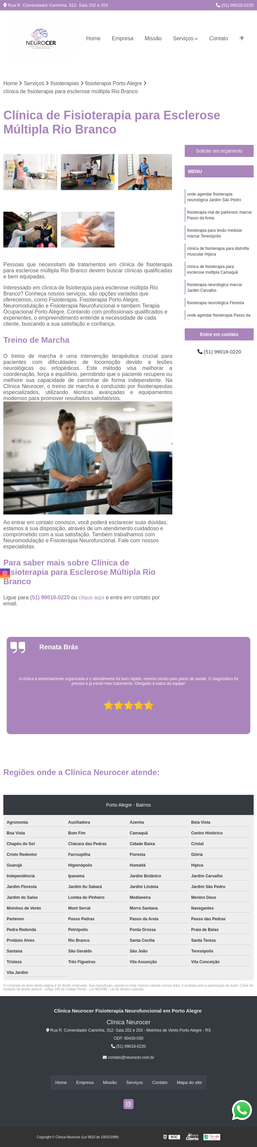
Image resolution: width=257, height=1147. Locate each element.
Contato (218, 38)
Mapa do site (189, 1082)
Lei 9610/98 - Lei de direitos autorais (116, 989)
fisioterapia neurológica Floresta (215, 307)
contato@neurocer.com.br (128, 1057)
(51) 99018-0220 (235, 5)
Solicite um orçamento (219, 151)
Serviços (183, 38)
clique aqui (91, 598)
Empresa (122, 38)
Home (93, 38)
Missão (153, 38)
